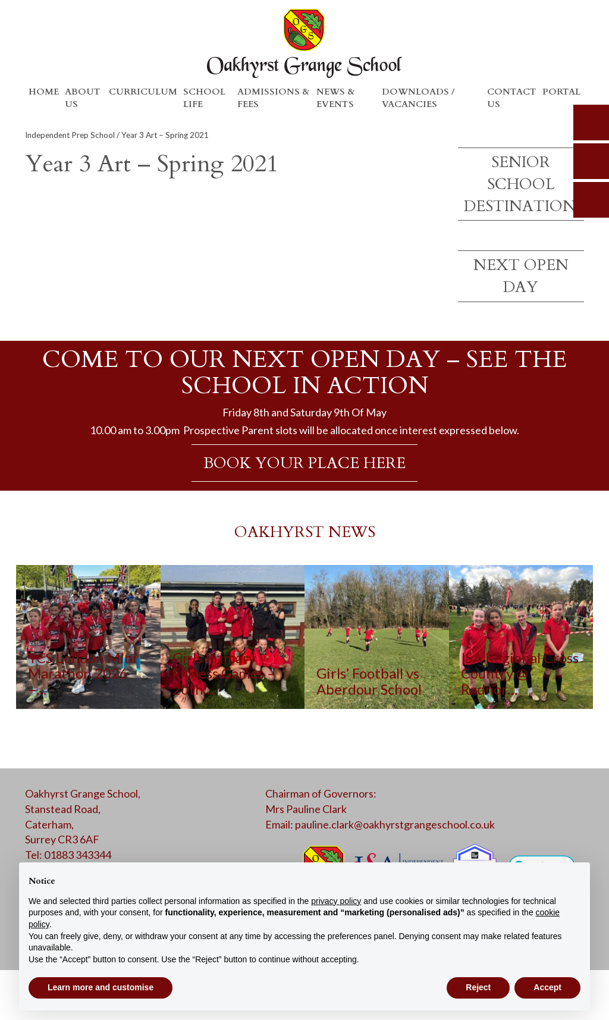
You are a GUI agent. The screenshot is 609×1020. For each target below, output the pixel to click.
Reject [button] (478, 987)
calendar (591, 200)
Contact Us (511, 98)
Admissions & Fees (273, 98)
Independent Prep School (70, 135)
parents (591, 161)
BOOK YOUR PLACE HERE (304, 463)
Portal (561, 92)
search (591, 122)
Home (44, 92)
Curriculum (143, 92)
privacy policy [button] (336, 901)
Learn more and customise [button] (100, 987)
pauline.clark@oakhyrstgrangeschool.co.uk (395, 824)
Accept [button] (547, 987)
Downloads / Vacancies (418, 98)
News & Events (335, 98)
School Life (204, 98)
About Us (83, 98)
